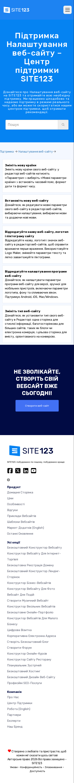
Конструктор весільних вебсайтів (31, 606)
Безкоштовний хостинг (23, 671)
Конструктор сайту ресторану (29, 659)
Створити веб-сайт (37, 405)
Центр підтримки (19, 703)
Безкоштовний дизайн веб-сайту (31, 677)
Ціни (10, 498)
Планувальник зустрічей (24, 665)
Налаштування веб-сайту (35, 151)
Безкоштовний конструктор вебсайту (34, 547)
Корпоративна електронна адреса (31, 636)
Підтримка (7, 151)
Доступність (37, 771)
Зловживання (53, 767)
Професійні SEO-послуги (24, 683)
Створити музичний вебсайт (28, 600)
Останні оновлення (20, 533)
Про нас (13, 697)
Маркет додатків (25, 528)
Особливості (16, 504)
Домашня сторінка (20, 492)
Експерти (13, 721)
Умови (14, 767)
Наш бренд (15, 726)
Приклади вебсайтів (21, 516)
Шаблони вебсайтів (21, 522)
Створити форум (19, 647)
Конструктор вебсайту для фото (31, 589)
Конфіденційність (31, 767)
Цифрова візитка (19, 630)
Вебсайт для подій (20, 594)
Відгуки (12, 510)
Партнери (14, 715)
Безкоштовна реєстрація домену (30, 565)
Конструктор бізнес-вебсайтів (29, 583)
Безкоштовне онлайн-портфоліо (30, 612)
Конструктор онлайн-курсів (27, 653)
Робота (18, 709)
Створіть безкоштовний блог (28, 642)
